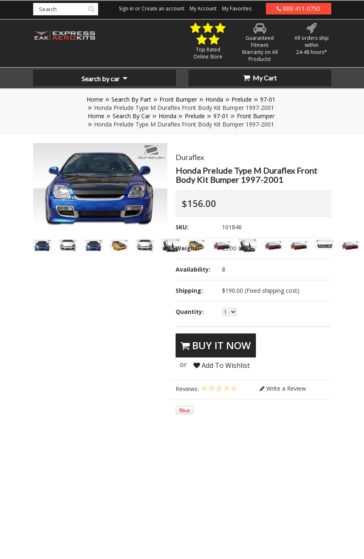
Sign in (126, 8)
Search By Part (131, 99)
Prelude (241, 99)
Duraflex (190, 157)
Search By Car (131, 116)
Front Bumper (178, 99)
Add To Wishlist (221, 365)
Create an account (163, 8)
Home (95, 99)
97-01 (267, 99)
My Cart (260, 78)
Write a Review (283, 388)
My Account (203, 8)
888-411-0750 (298, 8)
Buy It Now (216, 345)
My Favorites (236, 8)
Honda (214, 99)
